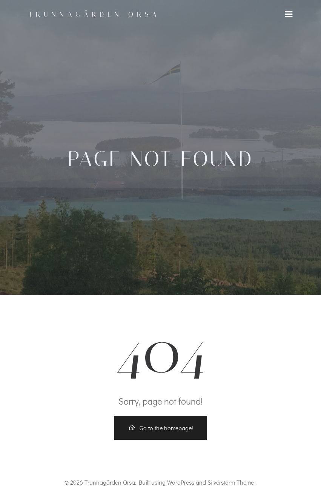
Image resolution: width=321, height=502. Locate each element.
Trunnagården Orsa (94, 14)
